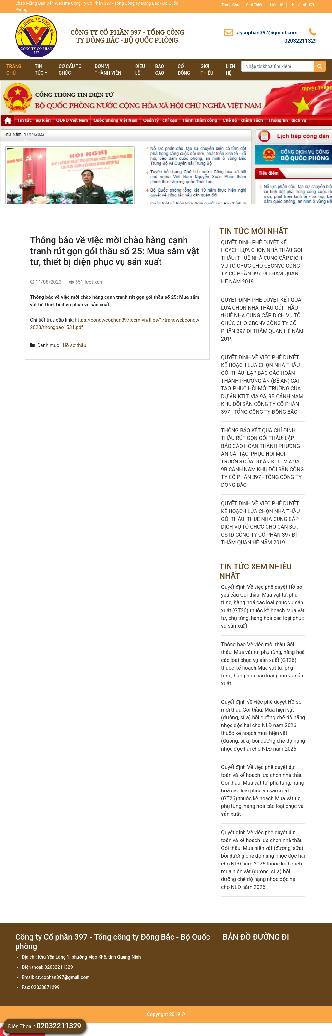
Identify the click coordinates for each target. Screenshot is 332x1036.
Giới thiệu (254, 5)
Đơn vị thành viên (108, 70)
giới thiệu (206, 70)
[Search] (283, 66)
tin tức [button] (39, 70)
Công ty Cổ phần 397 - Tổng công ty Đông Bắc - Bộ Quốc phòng (127, 36)
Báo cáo (159, 70)
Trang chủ (230, 5)
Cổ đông (184, 70)
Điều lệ (140, 70)
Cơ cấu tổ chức (70, 70)
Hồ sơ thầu (74, 345)
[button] (25, 142)
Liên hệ (276, 5)
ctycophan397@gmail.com (260, 33)
